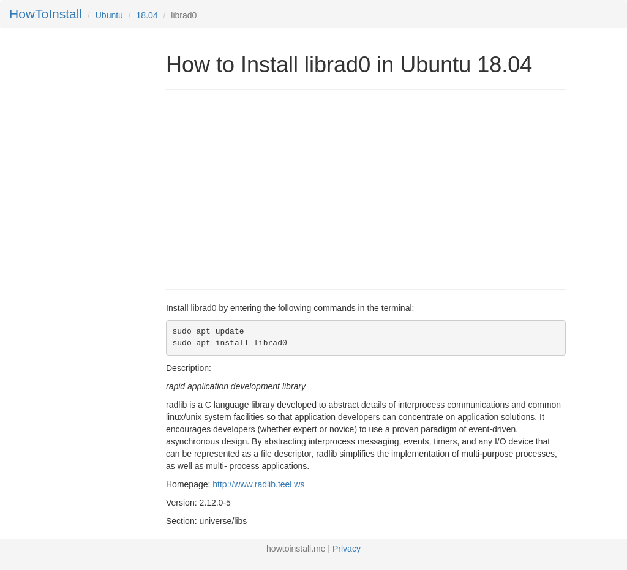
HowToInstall (45, 14)
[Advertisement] (269, 188)
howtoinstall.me (296, 548)
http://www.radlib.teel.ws (258, 484)
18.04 (147, 15)
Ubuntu (109, 15)
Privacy (346, 548)
